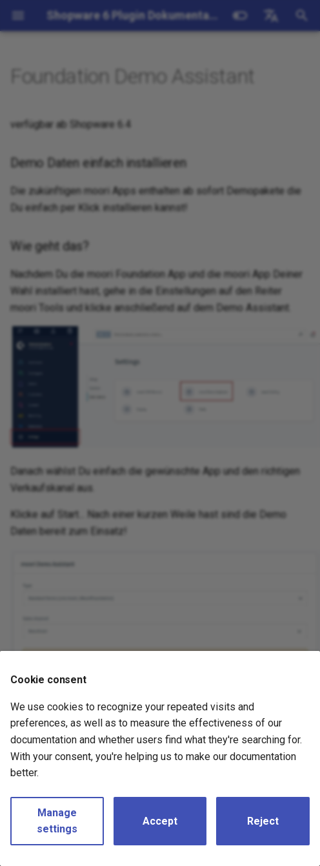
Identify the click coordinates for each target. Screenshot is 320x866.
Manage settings (57, 821)
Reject (263, 821)
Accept (160, 821)
